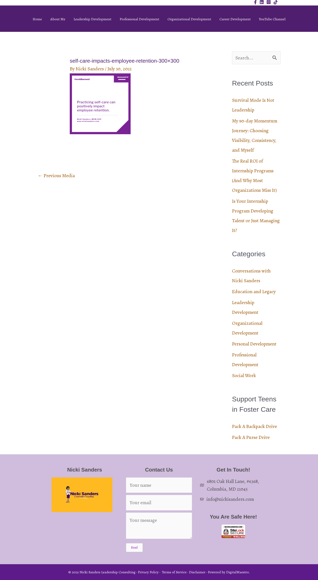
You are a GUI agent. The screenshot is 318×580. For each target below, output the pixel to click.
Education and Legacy (254, 291)
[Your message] (159, 525)
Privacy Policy (148, 572)
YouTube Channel (272, 19)
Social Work (244, 375)
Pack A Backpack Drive (254, 426)
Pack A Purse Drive (251, 437)
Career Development (235, 19)
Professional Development (139, 19)
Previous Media (56, 175)
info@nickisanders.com (230, 499)
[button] (134, 547)
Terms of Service (174, 572)
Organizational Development (189, 19)
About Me (57, 19)
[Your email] (159, 502)
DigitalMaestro (237, 572)
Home (37, 19)
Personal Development (254, 344)
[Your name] (159, 485)
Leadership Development (92, 19)
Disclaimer (197, 572)
